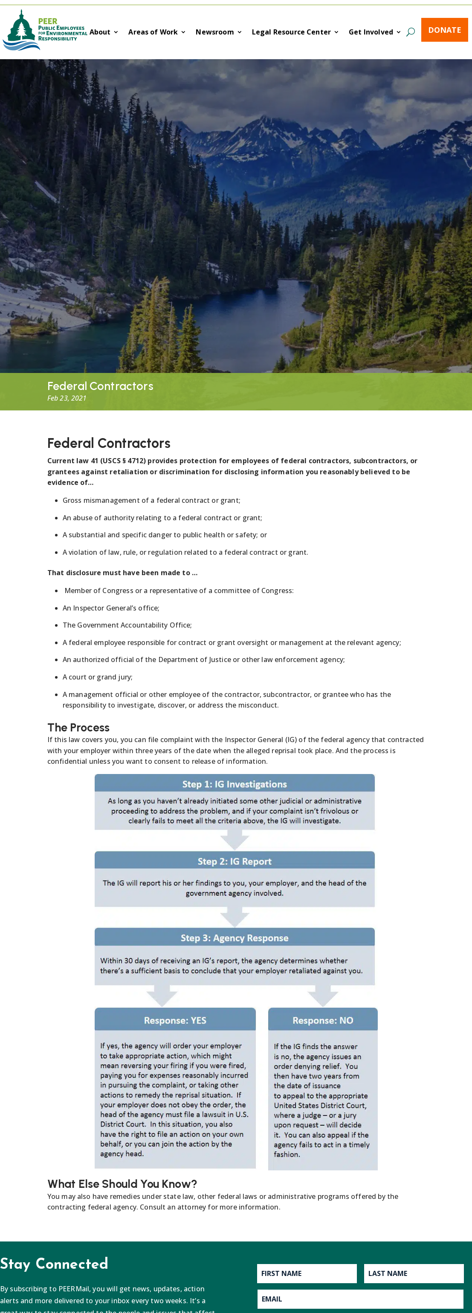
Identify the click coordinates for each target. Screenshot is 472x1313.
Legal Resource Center (291, 33)
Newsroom (215, 33)
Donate (444, 30)
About (100, 33)
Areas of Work (153, 33)
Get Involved (371, 33)
